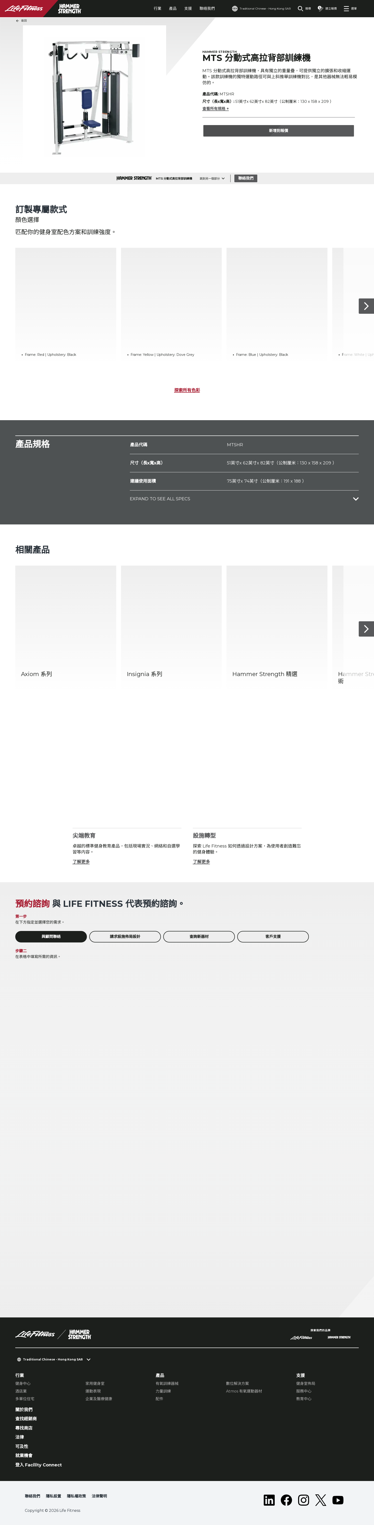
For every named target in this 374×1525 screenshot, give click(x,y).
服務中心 (303, 1391)
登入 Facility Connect (38, 1465)
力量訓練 (163, 1391)
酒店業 (21, 1391)
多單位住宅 (24, 1399)
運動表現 (93, 1391)
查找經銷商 (26, 1418)
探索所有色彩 (187, 390)
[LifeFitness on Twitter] (321, 1500)
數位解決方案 (237, 1383)
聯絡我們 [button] (32, 1496)
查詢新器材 (199, 936)
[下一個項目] (366, 306)
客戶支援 (273, 936)
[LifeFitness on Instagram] (303, 1500)
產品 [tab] (173, 8)
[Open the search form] (304, 8)
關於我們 (23, 1409)
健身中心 (23, 1383)
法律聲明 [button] (99, 1496)
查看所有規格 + (215, 108)
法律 (19, 1437)
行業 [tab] (157, 8)
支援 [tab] (188, 8)
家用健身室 (95, 1383)
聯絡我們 (207, 8)
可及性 (21, 1446)
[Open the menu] (350, 8)
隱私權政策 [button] (76, 1496)
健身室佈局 (305, 1383)
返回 (21, 21)
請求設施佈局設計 (125, 936)
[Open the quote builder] (327, 8)
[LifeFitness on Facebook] (286, 1500)
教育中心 (303, 1399)
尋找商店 (23, 1428)
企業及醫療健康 (98, 1399)
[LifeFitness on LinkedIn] (269, 1500)
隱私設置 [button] (53, 1496)
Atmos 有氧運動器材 (244, 1391)
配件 (159, 1399)
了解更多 (81, 861)
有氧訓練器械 (167, 1383)
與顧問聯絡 (51, 936)
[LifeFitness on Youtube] (338, 1500)
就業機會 (23, 1455)
